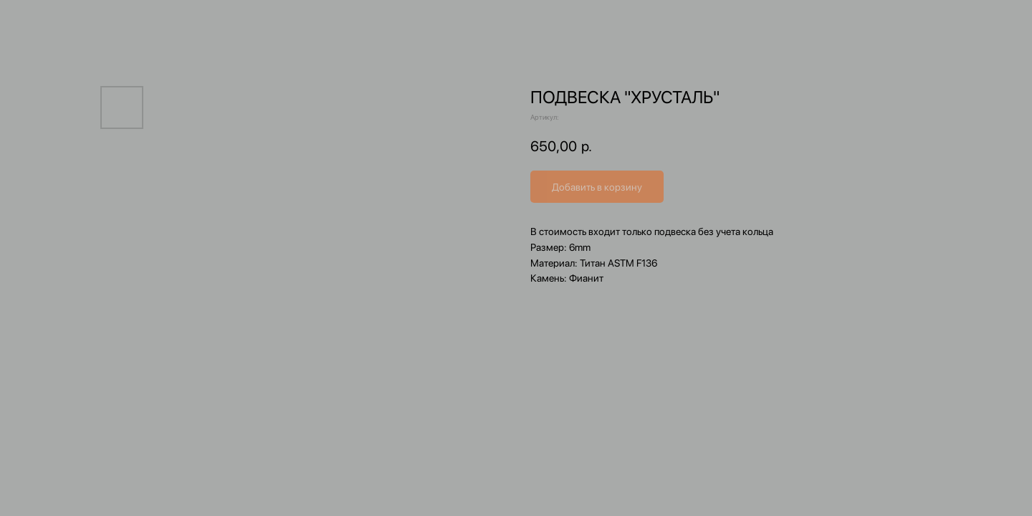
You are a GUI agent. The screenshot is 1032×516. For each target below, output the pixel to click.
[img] (509, 35)
